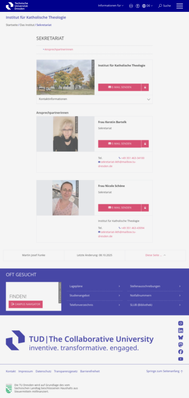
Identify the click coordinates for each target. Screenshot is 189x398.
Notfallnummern (140, 295)
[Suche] (164, 6)
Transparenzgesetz (66, 371)
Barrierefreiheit (90, 371)
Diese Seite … (153, 255)
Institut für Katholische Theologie (36, 18)
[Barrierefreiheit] (138, 6)
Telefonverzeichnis (81, 305)
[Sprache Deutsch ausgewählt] (147, 6)
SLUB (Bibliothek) (141, 305)
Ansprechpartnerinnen (59, 49)
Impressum (25, 371)
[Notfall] (131, 6)
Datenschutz (43, 371)
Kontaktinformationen (53, 99)
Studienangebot (80, 295)
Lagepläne (76, 286)
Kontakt (11, 371)
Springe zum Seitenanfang (162, 371)
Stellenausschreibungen (145, 286)
